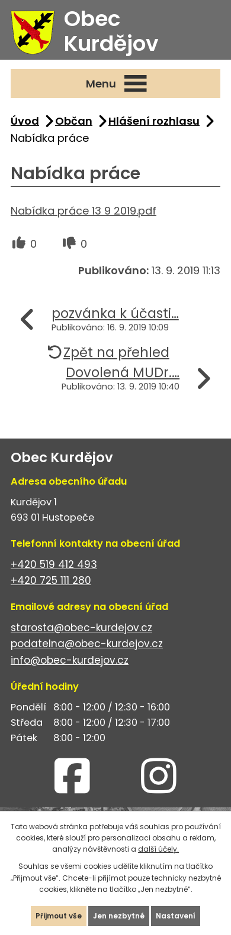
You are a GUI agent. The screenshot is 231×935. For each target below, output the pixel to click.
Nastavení (175, 916)
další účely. (158, 849)
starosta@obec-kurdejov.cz (81, 628)
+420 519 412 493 (54, 564)
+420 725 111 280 (51, 580)
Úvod (25, 120)
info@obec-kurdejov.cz (70, 660)
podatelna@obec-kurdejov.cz (87, 644)
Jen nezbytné (119, 916)
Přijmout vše (59, 916)
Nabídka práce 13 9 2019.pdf (83, 210)
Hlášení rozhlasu (154, 120)
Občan (73, 120)
